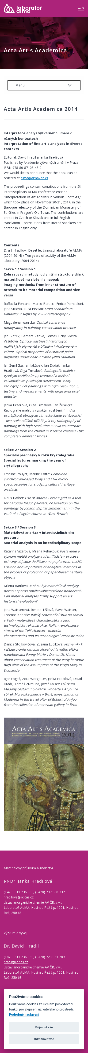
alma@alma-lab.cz (34, 178)
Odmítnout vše (44, 1039)
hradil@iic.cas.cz (16, 962)
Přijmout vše (44, 1027)
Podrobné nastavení (24, 1015)
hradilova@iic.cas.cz (19, 897)
